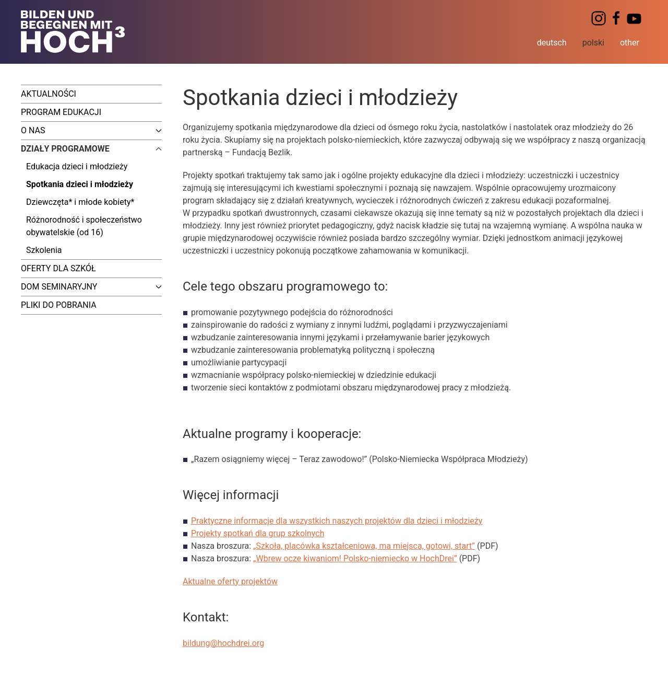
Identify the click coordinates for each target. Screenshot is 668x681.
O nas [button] (91, 130)
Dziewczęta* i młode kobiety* (80, 202)
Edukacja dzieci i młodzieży (76, 166)
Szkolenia (44, 250)
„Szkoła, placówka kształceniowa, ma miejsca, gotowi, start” (364, 546)
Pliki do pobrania (59, 305)
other (629, 43)
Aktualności (48, 94)
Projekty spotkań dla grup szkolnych (257, 533)
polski (593, 43)
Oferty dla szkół (58, 268)
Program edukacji (61, 112)
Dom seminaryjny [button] (91, 287)
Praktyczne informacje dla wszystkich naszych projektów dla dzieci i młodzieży (336, 521)
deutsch (552, 43)
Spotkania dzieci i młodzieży (79, 184)
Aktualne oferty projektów (230, 581)
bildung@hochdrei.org (223, 643)
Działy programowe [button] (91, 149)
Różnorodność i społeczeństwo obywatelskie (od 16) (84, 226)
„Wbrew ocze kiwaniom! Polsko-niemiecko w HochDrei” (355, 558)
